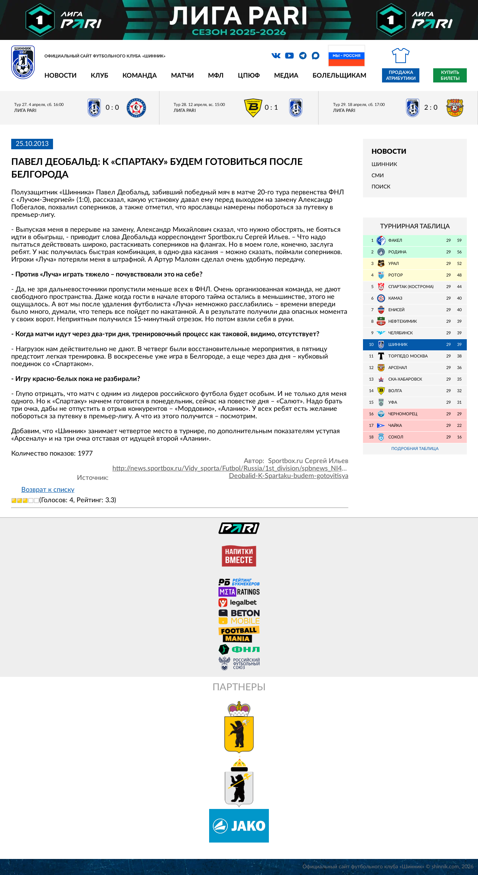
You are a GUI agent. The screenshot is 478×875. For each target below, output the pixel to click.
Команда (139, 75)
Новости (60, 75)
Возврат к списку (47, 490)
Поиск (381, 187)
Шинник (384, 164)
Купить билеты (450, 75)
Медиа (286, 75)
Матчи (182, 75)
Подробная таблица (414, 449)
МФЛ (216, 75)
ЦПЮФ (249, 75)
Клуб (99, 75)
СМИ (378, 175)
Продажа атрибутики (401, 75)
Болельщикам (339, 75)
